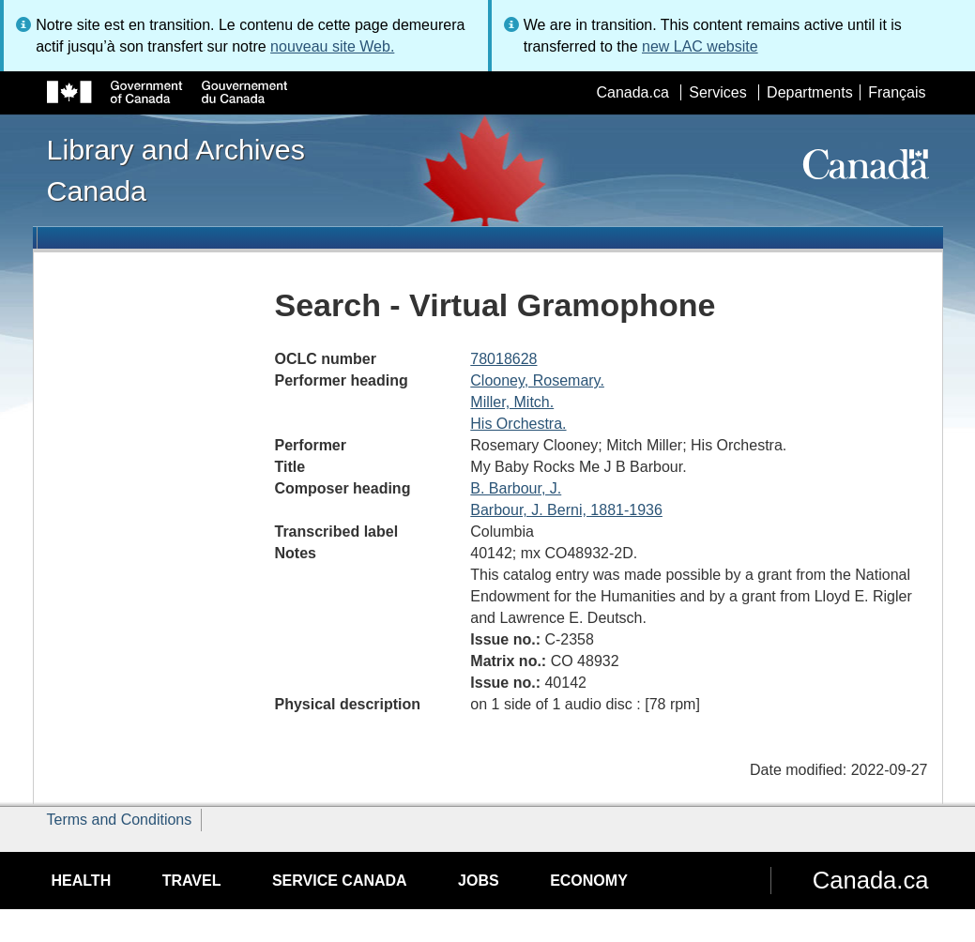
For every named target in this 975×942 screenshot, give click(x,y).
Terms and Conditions (119, 820)
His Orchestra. (518, 424)
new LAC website (700, 46)
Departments (810, 92)
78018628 (503, 359)
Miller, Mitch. (512, 402)
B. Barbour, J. (515, 488)
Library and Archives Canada (176, 169)
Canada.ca (632, 92)
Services (717, 92)
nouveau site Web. (332, 46)
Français (896, 92)
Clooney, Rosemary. (537, 380)
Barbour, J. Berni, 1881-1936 (566, 510)
